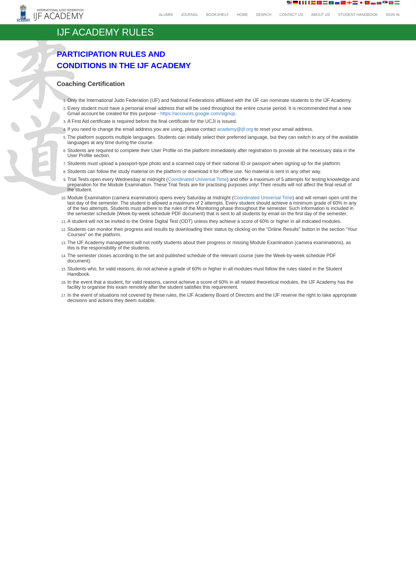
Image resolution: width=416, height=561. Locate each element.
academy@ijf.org (235, 129)
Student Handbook (358, 14)
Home (242, 14)
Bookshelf (217, 14)
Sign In (393, 14)
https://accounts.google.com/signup (197, 113)
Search (263, 14)
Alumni (166, 14)
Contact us (291, 14)
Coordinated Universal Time (197, 179)
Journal (189, 14)
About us (320, 14)
